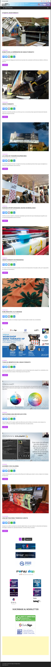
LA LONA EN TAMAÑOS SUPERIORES (14, 156)
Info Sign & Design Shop (15, 663)
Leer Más (5, 116)
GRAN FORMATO (8, 104)
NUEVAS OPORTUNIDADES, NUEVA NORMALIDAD (19, 208)
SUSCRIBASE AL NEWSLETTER (26, 609)
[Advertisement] (25, 645)
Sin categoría (5, 516)
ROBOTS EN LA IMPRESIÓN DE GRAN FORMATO (18, 52)
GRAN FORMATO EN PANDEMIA (13, 260)
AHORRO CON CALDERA (10, 466)
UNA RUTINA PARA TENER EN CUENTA (15, 518)
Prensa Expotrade (12, 53)
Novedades (4, 360)
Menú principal (9, 7)
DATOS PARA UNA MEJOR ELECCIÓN (14, 414)
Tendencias (4, 206)
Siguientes (28, 539)
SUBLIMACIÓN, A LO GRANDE (12, 312)
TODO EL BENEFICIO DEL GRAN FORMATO (16, 362)
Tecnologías (5, 50)
